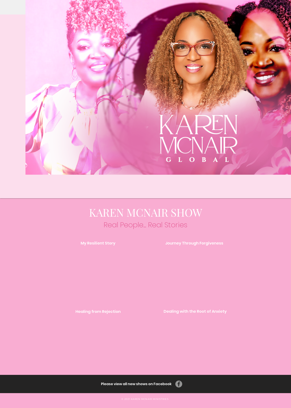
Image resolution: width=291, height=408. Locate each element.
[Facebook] (178, 384)
